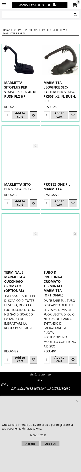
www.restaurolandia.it (39, 4)
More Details (38, 435)
